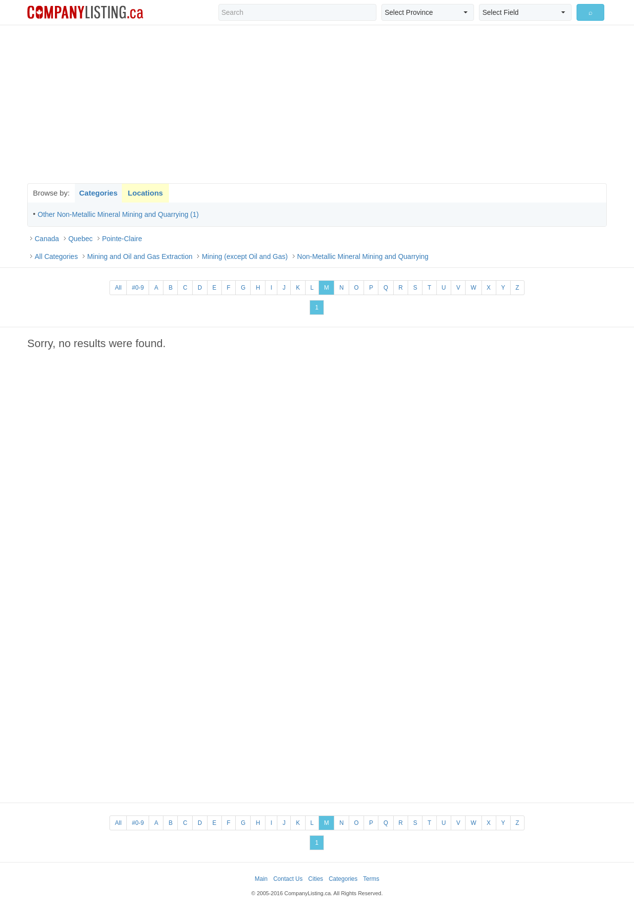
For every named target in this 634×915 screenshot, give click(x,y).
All (118, 287)
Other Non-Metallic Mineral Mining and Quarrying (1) (118, 214)
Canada (47, 239)
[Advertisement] (317, 104)
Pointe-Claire (122, 239)
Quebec (80, 239)
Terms (371, 878)
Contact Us (288, 878)
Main (261, 878)
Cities (315, 878)
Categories (98, 193)
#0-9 (138, 287)
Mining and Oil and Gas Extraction (139, 256)
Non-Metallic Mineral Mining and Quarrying (362, 256)
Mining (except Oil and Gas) (245, 256)
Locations (145, 193)
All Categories (56, 256)
